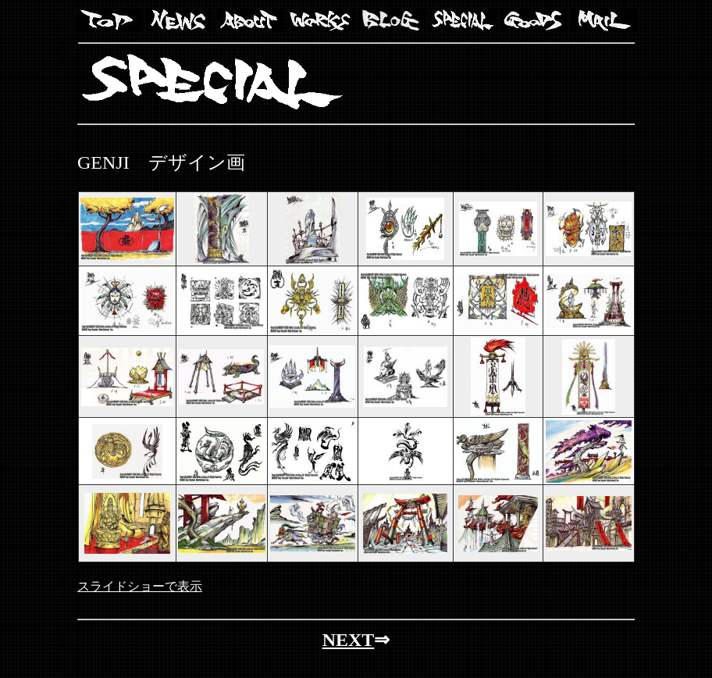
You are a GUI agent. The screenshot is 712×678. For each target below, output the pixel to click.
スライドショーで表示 (139, 586)
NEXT (348, 640)
